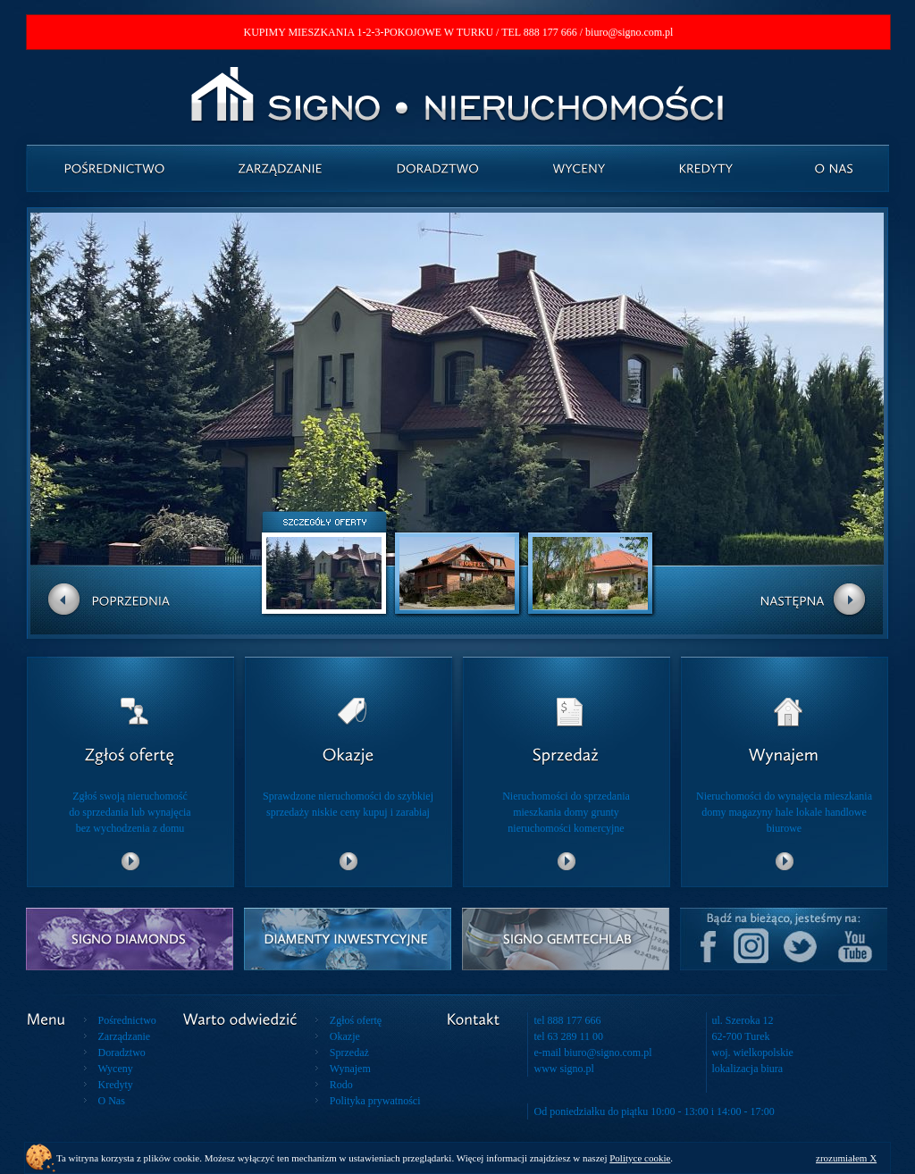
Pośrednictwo (127, 1020)
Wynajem (350, 1068)
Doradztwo (122, 1052)
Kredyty (115, 1084)
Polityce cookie (639, 1158)
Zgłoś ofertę (356, 1020)
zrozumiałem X (846, 1158)
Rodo (341, 1084)
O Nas (111, 1100)
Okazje (345, 1036)
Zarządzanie (124, 1036)
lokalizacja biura (748, 1068)
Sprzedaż (349, 1052)
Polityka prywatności (375, 1100)
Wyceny (115, 1068)
